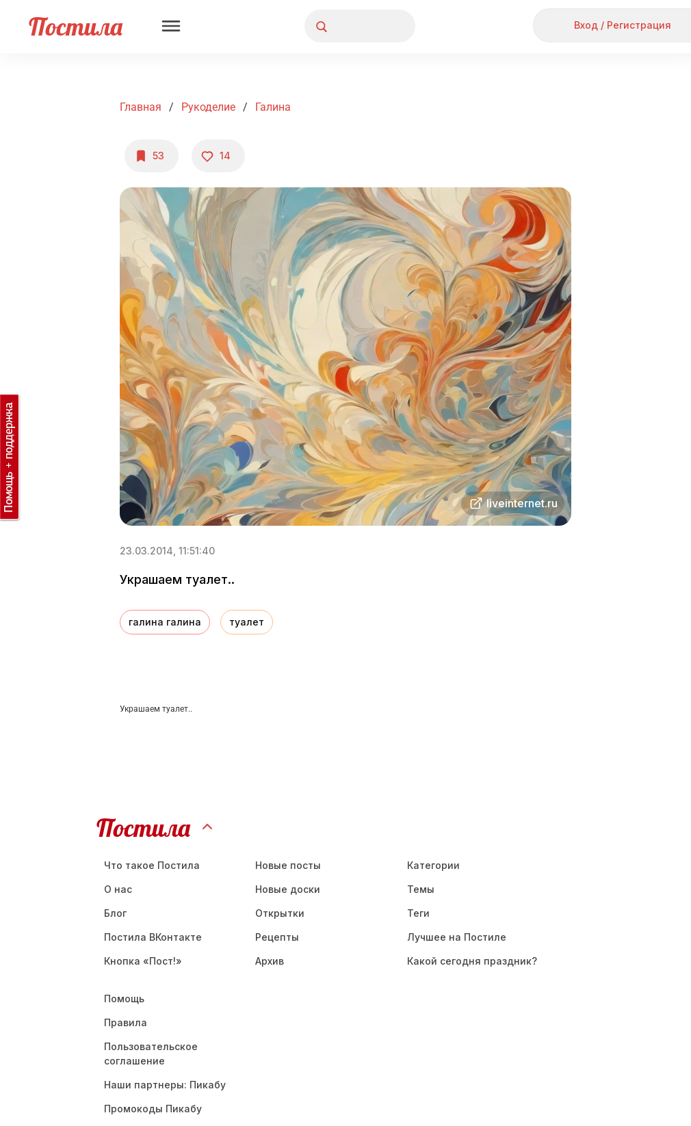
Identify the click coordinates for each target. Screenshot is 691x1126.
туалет (246, 622)
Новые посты (288, 865)
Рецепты (277, 937)
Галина (273, 106)
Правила (125, 1022)
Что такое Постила (152, 865)
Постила (75, 26)
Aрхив (269, 961)
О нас (118, 889)
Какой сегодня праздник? (472, 961)
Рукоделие (208, 106)
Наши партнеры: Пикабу (165, 1084)
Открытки (279, 913)
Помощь (124, 998)
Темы (420, 889)
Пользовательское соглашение (151, 1054)
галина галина (165, 622)
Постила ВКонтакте (153, 937)
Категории (433, 865)
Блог (115, 913)
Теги (418, 913)
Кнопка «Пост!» (143, 961)
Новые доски (287, 889)
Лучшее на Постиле (456, 937)
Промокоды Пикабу (153, 1108)
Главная (140, 106)
